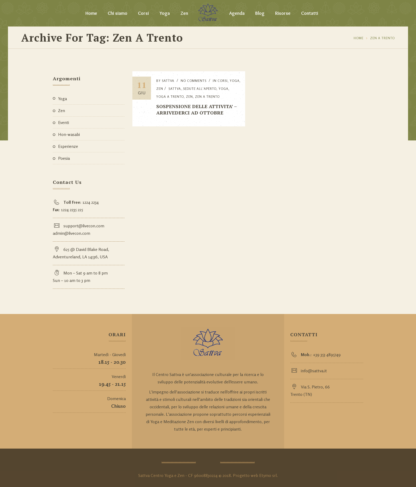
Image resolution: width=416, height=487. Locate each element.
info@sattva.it (314, 370)
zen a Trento (382, 38)
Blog (260, 13)
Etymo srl (268, 475)
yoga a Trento (170, 97)
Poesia (64, 158)
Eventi (63, 122)
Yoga (164, 13)
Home (91, 13)
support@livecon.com (83, 225)
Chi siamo (117, 13)
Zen (184, 13)
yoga (223, 89)
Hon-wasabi (69, 134)
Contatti (309, 13)
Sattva (168, 81)
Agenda (237, 13)
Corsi (143, 13)
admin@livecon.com (71, 233)
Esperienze (68, 146)
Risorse (283, 13)
